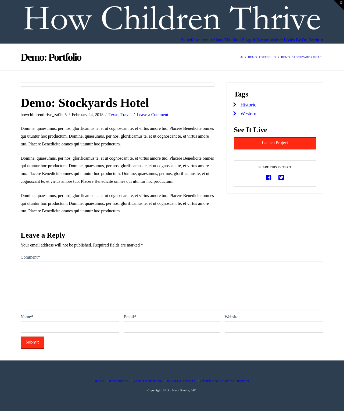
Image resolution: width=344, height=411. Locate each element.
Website (231, 316)
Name (27, 316)
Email (130, 316)
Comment (30, 257)
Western (248, 113)
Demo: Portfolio (262, 57)
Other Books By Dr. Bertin (224, 381)
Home (100, 381)
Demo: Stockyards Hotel (302, 57)
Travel (126, 114)
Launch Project (275, 142)
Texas (114, 114)
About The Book (148, 381)
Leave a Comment (152, 114)
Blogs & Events (181, 381)
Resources (119, 381)
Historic (248, 105)
